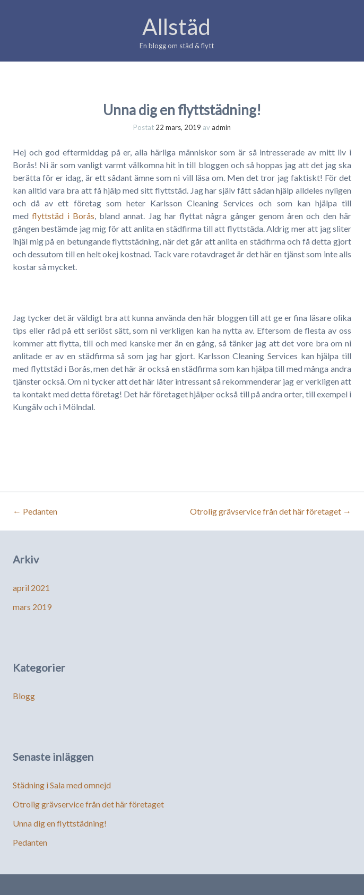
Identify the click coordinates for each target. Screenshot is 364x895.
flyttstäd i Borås (63, 216)
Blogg (24, 696)
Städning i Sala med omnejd (62, 785)
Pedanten (35, 511)
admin (221, 127)
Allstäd (176, 26)
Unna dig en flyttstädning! (60, 823)
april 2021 (31, 588)
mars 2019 (32, 607)
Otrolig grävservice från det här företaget (270, 511)
